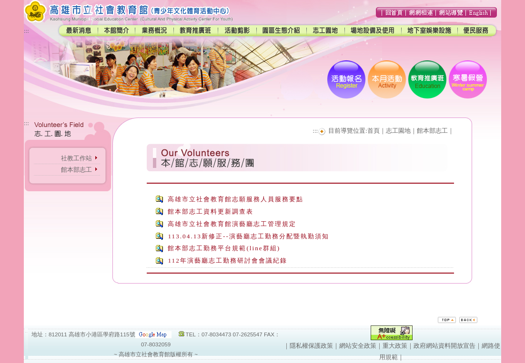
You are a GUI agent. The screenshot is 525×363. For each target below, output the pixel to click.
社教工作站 (76, 158)
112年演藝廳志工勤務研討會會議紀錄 (227, 260)
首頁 (373, 130)
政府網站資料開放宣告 (444, 345)
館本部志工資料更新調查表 (210, 211)
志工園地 (398, 130)
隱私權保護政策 (311, 345)
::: (26, 30)
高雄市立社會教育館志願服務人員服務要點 (235, 199)
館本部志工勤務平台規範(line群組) (224, 248)
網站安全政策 (357, 345)
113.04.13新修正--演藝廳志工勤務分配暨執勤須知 (248, 236)
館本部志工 (76, 169)
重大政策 (395, 345)
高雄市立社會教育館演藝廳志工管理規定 (232, 223)
